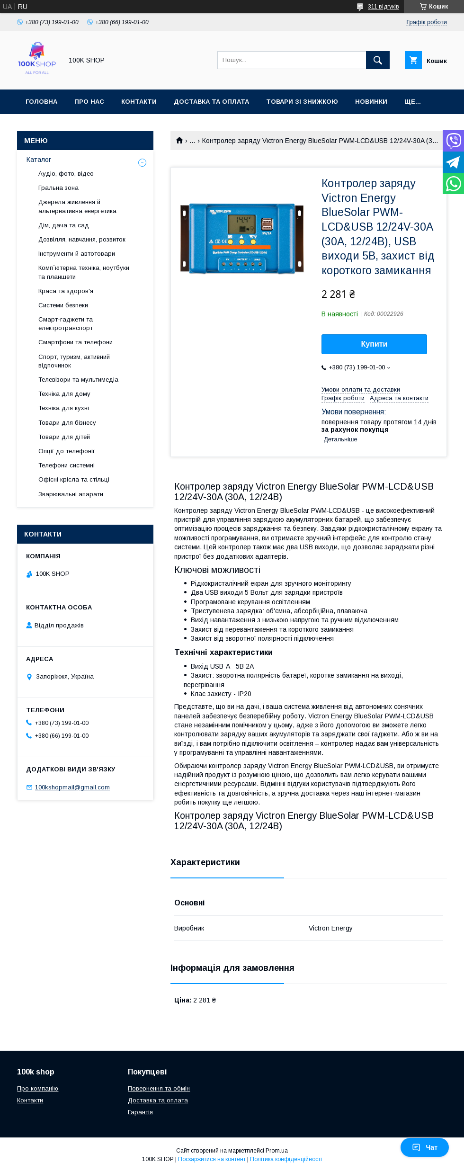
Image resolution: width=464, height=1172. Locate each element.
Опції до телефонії (66, 451)
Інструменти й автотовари (76, 253)
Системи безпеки (63, 305)
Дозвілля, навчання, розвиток (81, 239)
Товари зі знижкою (302, 101)
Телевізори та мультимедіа (78, 379)
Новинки (371, 101)
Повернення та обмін (159, 1088)
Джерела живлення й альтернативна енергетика (77, 206)
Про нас (89, 101)
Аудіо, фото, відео (66, 173)
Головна (41, 101)
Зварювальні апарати (70, 494)
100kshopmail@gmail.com (72, 787)
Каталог (39, 159)
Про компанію (37, 1088)
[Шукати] (378, 60)
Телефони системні (66, 465)
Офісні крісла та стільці (73, 479)
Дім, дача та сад (63, 225)
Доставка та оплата (211, 101)
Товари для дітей (64, 436)
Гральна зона (58, 187)
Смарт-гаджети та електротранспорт (65, 323)
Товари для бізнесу (67, 422)
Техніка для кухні (63, 408)
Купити (374, 344)
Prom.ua (277, 1150)
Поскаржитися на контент (212, 1159)
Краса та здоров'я (65, 291)
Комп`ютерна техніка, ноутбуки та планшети (83, 272)
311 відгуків (383, 6)
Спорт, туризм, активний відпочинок (74, 361)
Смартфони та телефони (75, 342)
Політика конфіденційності (286, 1159)
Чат (424, 1147)
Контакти (139, 101)
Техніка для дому (64, 393)
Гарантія (140, 1112)
